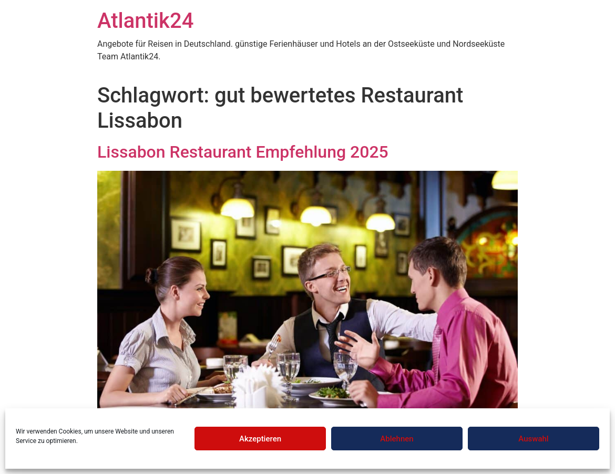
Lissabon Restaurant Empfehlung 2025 (242, 152)
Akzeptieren (260, 439)
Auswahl (533, 439)
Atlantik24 (145, 20)
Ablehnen (396, 439)
